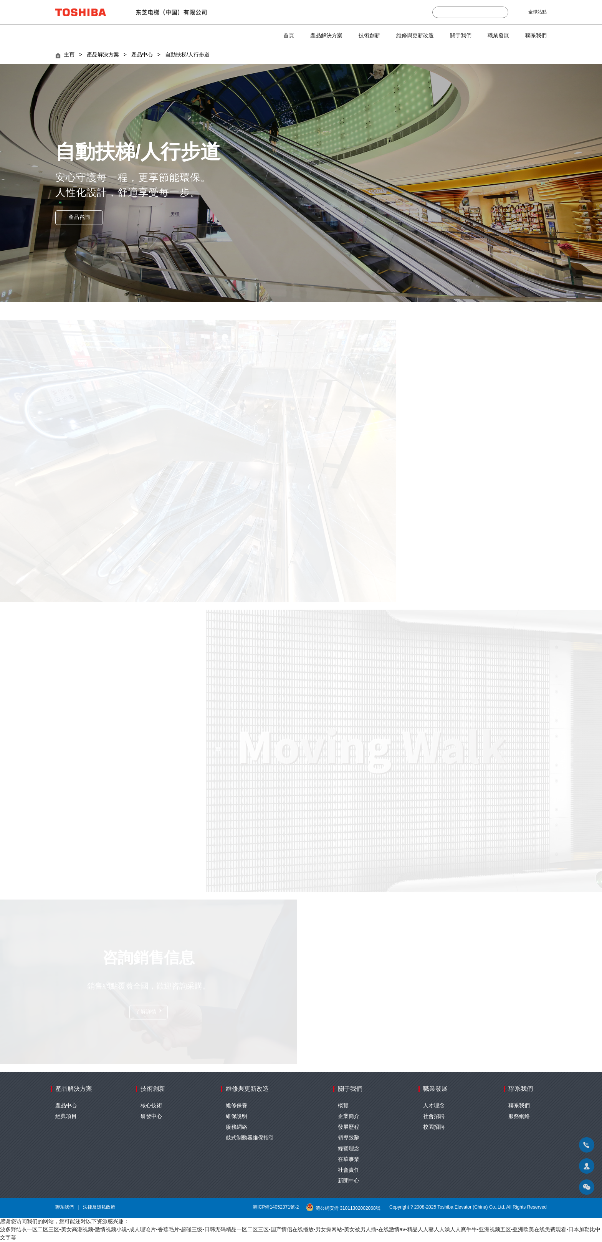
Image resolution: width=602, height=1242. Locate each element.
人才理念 (434, 1106)
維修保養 (236, 1106)
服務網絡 (236, 1127)
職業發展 (498, 36)
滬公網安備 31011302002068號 (344, 1208)
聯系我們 (536, 36)
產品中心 (142, 55)
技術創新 (369, 36)
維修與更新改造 (415, 36)
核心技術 (151, 1106)
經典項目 (66, 1117)
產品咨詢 (79, 217)
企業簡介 (348, 1117)
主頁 (69, 55)
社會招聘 (434, 1117)
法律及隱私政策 (99, 1207)
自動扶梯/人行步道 (187, 55)
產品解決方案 (326, 36)
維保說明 (236, 1117)
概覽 (343, 1106)
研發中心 (151, 1117)
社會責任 (348, 1170)
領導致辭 (348, 1138)
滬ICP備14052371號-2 (276, 1207)
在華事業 (348, 1160)
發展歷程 (348, 1127)
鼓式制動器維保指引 (250, 1138)
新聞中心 (348, 1181)
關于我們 (460, 36)
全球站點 (537, 12)
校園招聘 (434, 1127)
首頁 (288, 36)
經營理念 (348, 1149)
